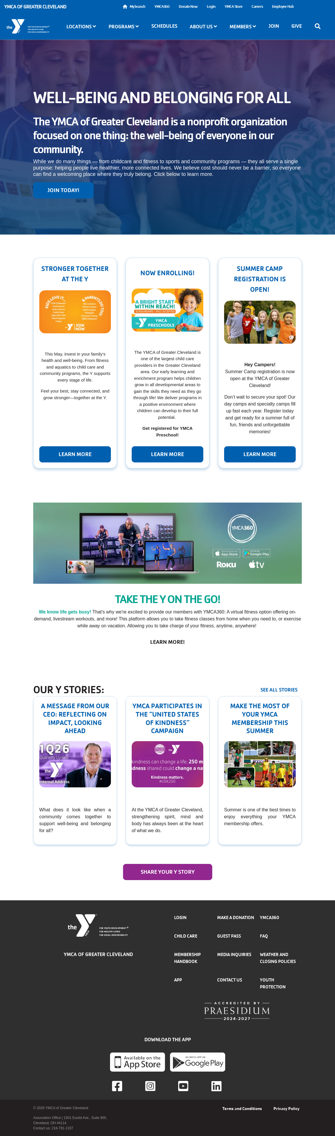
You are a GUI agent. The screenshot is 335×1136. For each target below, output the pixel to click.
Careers (257, 6)
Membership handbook (187, 958)
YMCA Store (233, 6)
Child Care (185, 936)
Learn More (167, 454)
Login (211, 6)
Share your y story (168, 872)
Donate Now (188, 6)
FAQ (264, 936)
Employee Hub (283, 6)
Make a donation (235, 917)
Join (274, 26)
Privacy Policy (286, 1108)
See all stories (278, 690)
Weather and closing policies (278, 958)
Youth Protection (273, 983)
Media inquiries (234, 954)
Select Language (314, 6)
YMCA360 (162, 6)
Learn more (75, 454)
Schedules (164, 26)
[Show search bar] (319, 26)
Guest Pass (229, 936)
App (178, 980)
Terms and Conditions (242, 1108)
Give (296, 26)
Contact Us (229, 980)
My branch (137, 6)
